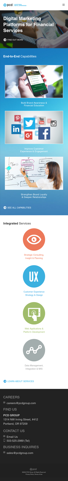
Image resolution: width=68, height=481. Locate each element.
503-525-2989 (15, 440)
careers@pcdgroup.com (21, 403)
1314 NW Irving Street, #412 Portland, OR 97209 (20, 419)
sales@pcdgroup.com (20, 453)
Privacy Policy (30, 474)
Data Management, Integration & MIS (34, 367)
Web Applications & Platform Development (34, 330)
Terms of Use (38, 474)
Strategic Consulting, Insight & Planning (34, 256)
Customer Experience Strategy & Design (34, 293)
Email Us (12, 436)
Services (17, 223)
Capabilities (19, 56)
